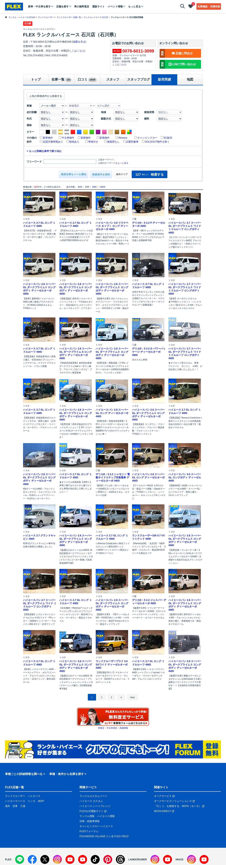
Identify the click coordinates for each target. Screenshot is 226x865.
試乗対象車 (132, 141)
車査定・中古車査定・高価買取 (113, 728)
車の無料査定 (81, 6)
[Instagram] (57, 859)
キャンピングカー (147, 137)
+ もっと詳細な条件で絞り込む (44, 151)
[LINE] (19, 859)
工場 (22, 806)
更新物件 (86, 137)
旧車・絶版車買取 (90, 821)
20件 (80, 187)
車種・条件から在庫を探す (66, 773)
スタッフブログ (138, 79)
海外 (7, 806)
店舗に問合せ (176, 53)
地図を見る (79, 41)
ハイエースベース (15, 801)
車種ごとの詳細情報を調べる (23, 773)
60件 (94, 187)
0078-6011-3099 (138, 50)
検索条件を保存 (101, 174)
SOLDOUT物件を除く (157, 141)
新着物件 (105, 137)
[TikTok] (95, 859)
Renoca (122, 137)
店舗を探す (62, 6)
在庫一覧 (61, 80)
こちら (80, 50)
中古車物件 (68, 137)
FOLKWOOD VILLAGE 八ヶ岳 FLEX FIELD (104, 836)
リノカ (31, 801)
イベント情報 (115, 6)
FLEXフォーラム (89, 831)
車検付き (93, 141)
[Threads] (120, 859)
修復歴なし (113, 141)
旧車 (15, 806)
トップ (36, 79)
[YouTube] (69, 859)
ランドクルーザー (15, 796)
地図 (190, 79)
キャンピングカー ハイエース (96, 826)
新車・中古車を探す (39, 6)
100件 (102, 187)
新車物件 (48, 137)
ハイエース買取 (106, 816)
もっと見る (134, 6)
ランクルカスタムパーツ (93, 796)
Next (132, 697)
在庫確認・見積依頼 (208, 6)
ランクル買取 (87, 816)
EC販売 (168, 137)
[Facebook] (32, 859)
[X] (44, 859)
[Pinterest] (107, 859)
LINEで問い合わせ (178, 64)
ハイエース (34, 796)
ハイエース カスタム (91, 801)
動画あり (74, 141)
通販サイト (98, 6)
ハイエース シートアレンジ (95, 806)
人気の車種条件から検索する (45, 96)
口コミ (87, 80)
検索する (149, 174)
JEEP (41, 801)
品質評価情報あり (53, 141)
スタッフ (112, 79)
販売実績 (164, 79)
